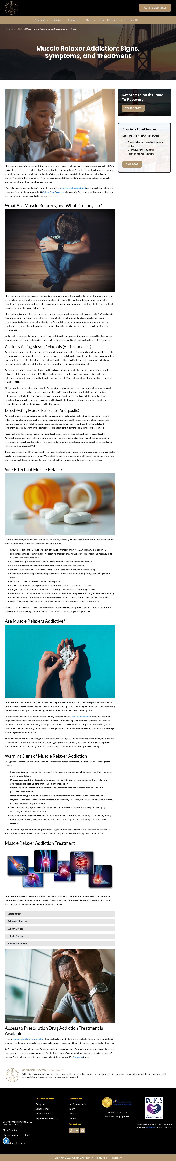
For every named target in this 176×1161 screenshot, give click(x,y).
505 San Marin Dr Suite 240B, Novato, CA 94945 (18, 1123)
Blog (101, 20)
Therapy (58, 20)
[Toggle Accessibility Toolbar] (6, 1141)
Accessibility (116, 1157)
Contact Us (132, 20)
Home (7, 29)
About (91, 20)
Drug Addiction (18, 29)
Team (72, 1109)
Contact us (77, 1057)
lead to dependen (80, 716)
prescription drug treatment (73, 188)
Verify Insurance (77, 1104)
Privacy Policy (101, 1157)
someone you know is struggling (28, 1039)
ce (89, 716)
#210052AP (150, 1127)
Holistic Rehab (43, 1113)
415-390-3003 (10, 1130)
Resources (115, 20)
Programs (42, 20)
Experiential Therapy (47, 1118)
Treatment (75, 20)
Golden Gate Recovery (53, 192)
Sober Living (42, 1109)
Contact (73, 1118)
